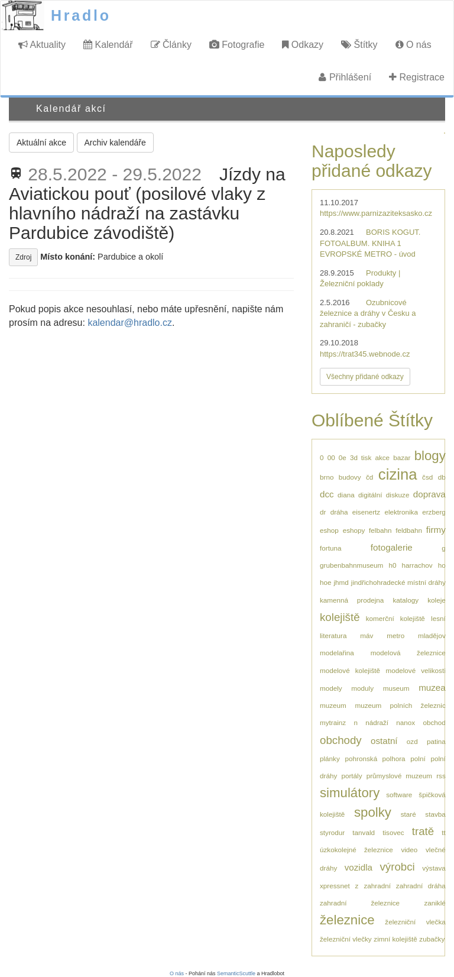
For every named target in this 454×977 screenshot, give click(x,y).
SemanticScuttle (236, 973)
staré (408, 814)
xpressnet (335, 885)
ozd (412, 741)
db (442, 477)
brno (326, 477)
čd (369, 477)
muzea (432, 687)
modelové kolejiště (350, 670)
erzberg (434, 512)
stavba (435, 814)
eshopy (354, 530)
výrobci (397, 866)
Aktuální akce (41, 142)
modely (331, 688)
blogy (430, 455)
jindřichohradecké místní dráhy (398, 582)
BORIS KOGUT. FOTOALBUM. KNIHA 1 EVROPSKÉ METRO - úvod (370, 243)
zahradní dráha (421, 885)
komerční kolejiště (395, 618)
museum (396, 688)
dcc (327, 494)
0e (342, 457)
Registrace (417, 77)
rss (441, 775)
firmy (436, 530)
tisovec (393, 832)
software (399, 794)
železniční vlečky (346, 939)
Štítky (359, 45)
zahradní (377, 885)
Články (171, 45)
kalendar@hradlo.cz (129, 323)
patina (436, 741)
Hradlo (81, 15)
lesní (438, 618)
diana (346, 495)
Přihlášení (345, 77)
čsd (427, 477)
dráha (339, 512)
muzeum (333, 705)
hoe (326, 582)
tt (444, 832)
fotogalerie (392, 547)
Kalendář (108, 45)
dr (323, 512)
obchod (434, 722)
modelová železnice (408, 652)
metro (395, 635)
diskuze (398, 495)
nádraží (376, 722)
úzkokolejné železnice (356, 849)
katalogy (406, 600)
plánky (330, 758)
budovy (350, 477)
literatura (333, 635)
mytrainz (333, 722)
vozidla (358, 867)
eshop (329, 530)
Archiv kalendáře (115, 142)
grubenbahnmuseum (351, 565)
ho (442, 565)
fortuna (330, 548)
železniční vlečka (415, 922)
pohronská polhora (375, 758)
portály (351, 775)
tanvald (363, 832)
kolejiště (340, 617)
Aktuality (42, 45)
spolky (372, 812)
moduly (362, 688)
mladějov (432, 635)
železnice (347, 920)
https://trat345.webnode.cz (365, 354)
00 (331, 457)
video (409, 849)
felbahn (380, 530)
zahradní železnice (360, 903)
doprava (429, 494)
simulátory (350, 792)
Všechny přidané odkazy (365, 377)
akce (382, 457)
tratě (423, 831)
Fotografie (236, 45)
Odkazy (302, 45)
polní (417, 758)
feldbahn (408, 530)
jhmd (341, 582)
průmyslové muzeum (399, 775)
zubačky (432, 939)
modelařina (337, 652)
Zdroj (23, 257)
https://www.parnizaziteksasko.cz (376, 213)
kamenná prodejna (352, 600)
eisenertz (366, 512)
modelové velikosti (415, 670)
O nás (413, 45)
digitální (370, 495)
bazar (401, 457)
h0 (392, 565)
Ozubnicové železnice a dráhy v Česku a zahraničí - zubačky (368, 313)
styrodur (332, 832)
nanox (405, 722)
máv (366, 635)
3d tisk (360, 457)
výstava (434, 868)
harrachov (417, 565)
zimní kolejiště (395, 939)
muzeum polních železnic (400, 705)
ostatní (384, 741)
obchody (341, 740)
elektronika (401, 512)
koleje (436, 600)
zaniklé (434, 903)
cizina (397, 474)
